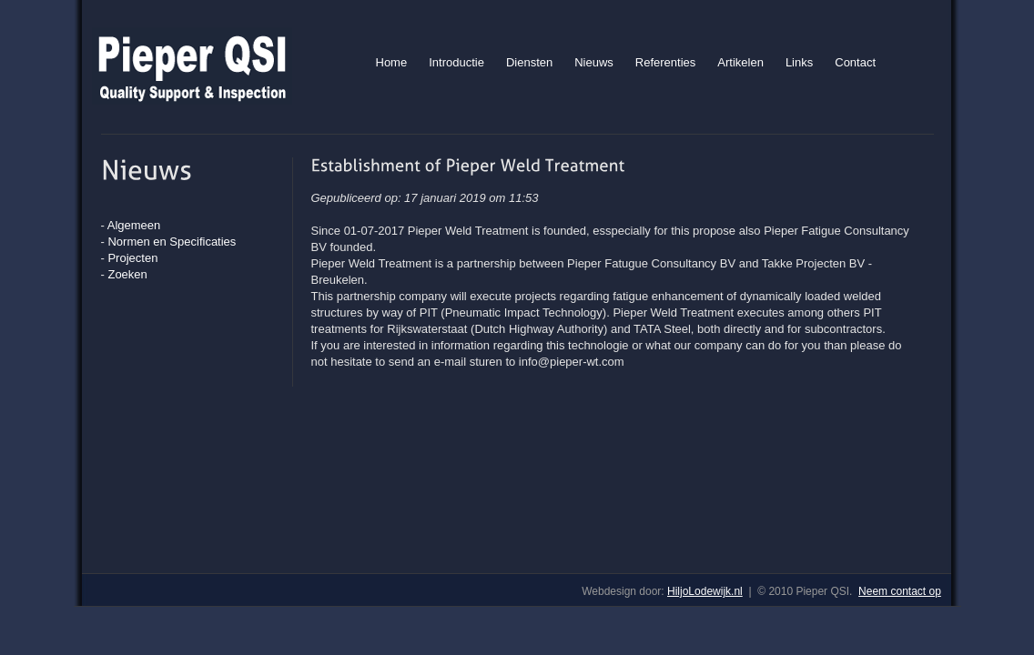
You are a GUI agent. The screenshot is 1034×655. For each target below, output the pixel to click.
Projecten (132, 258)
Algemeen (134, 225)
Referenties (665, 62)
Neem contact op (899, 591)
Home (392, 62)
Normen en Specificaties (171, 241)
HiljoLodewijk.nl (705, 591)
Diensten (529, 62)
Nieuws (593, 62)
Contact (855, 62)
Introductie (456, 62)
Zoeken (127, 274)
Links (799, 62)
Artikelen (740, 62)
